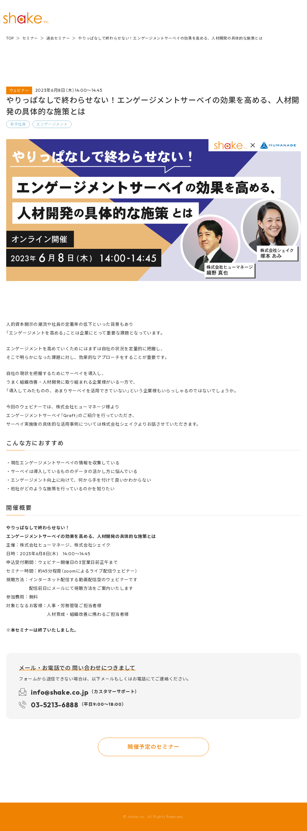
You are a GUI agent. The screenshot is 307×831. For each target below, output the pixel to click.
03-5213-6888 (77, 704)
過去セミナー (58, 38)
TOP (10, 38)
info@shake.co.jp (84, 692)
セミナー (30, 38)
